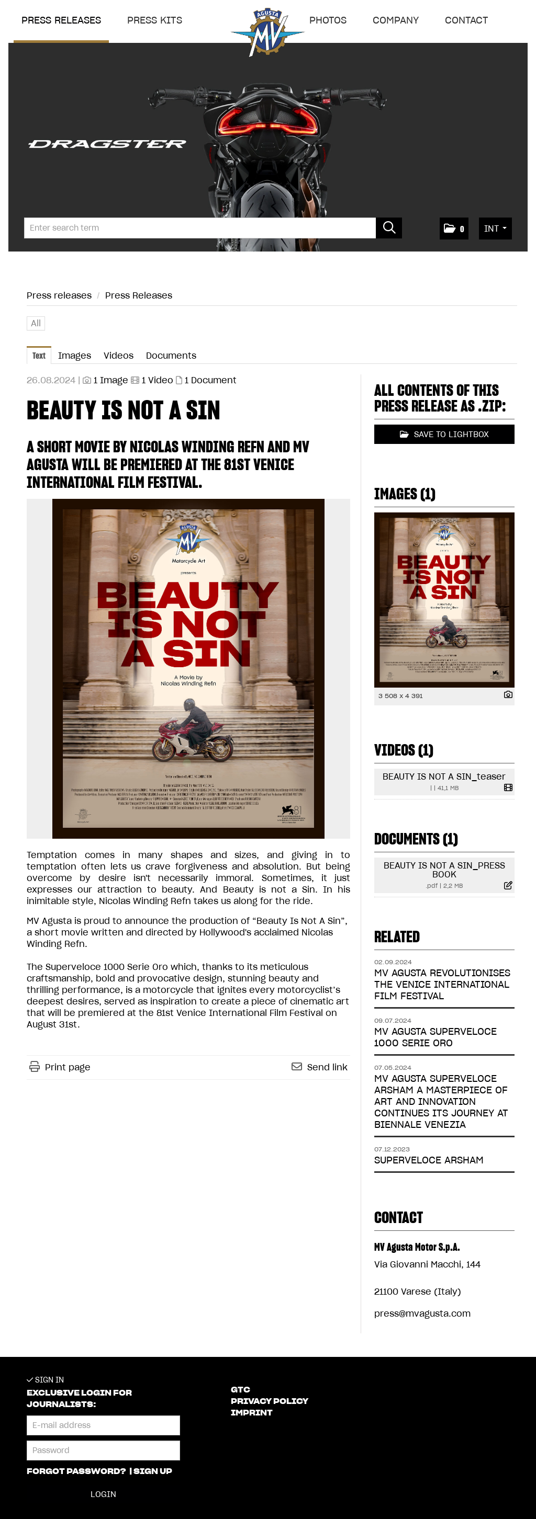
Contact (466, 20)
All (36, 323)
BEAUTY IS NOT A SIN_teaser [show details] (444, 776)
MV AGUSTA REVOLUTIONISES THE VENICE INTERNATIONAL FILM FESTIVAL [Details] (442, 984)
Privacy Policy (269, 1401)
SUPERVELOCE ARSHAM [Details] (429, 1160)
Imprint (252, 1413)
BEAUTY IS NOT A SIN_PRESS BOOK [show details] (444, 870)
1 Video (157, 380)
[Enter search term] (213, 228)
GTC (240, 1390)
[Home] (268, 35)
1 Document (211, 380)
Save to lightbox (444, 434)
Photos (328, 20)
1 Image (111, 380)
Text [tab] (39, 355)
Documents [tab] (171, 355)
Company (396, 20)
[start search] (389, 228)
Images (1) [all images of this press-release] (405, 494)
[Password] (103, 1450)
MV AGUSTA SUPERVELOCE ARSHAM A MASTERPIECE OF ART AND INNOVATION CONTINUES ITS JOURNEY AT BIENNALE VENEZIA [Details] (441, 1101)
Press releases (61, 20)
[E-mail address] (103, 1425)
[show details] (505, 695)
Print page (68, 1067)
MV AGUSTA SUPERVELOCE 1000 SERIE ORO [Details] (435, 1037)
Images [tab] (74, 355)
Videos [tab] (118, 355)
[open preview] (188, 669)
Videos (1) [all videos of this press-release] (403, 750)
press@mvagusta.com (422, 1313)
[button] (454, 228)
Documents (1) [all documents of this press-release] (416, 839)
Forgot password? (77, 1471)
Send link (327, 1067)
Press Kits (154, 20)
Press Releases (138, 295)
